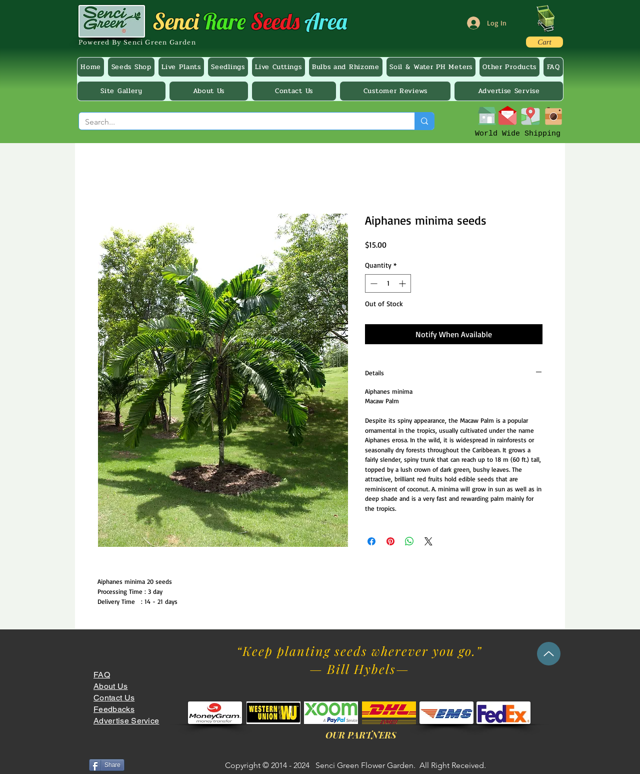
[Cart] (544, 42)
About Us (111, 686)
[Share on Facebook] (372, 541)
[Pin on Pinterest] (390, 541)
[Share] (106, 765)
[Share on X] (428, 541)
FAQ (102, 674)
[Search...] (239, 122)
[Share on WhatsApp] (410, 541)
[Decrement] (372, 283)
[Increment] (403, 283)
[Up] (548, 653)
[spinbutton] (388, 283)
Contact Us (114, 697)
